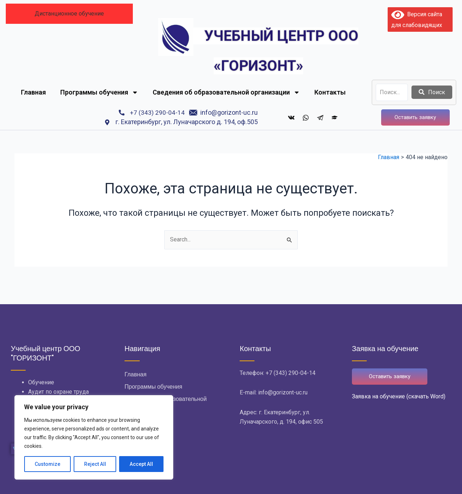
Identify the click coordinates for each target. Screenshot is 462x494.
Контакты (330, 92)
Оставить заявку (415, 117)
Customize (47, 464)
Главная (33, 92)
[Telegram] (320, 117)
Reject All (95, 464)
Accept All (141, 464)
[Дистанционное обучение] (334, 117)
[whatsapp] (305, 117)
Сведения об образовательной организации (226, 92)
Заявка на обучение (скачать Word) (398, 396)
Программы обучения (99, 92)
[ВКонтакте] (291, 117)
